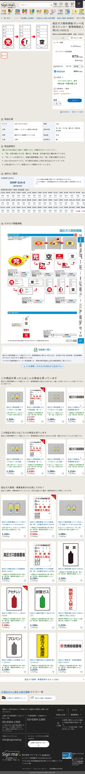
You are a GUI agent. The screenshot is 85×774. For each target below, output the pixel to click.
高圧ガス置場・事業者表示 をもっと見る (42, 679)
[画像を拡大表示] (25, 36)
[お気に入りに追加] (22, 422)
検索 (51, 5)
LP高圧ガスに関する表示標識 (15, 691)
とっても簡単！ (42, 366)
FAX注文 (64, 112)
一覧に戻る (6, 18)
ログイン (60, 710)
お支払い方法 (60, 714)
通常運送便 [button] (61, 71)
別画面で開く (42, 350)
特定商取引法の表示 (56, 769)
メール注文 (77, 112)
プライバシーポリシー (40, 769)
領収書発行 (75, 714)
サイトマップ (26, 769)
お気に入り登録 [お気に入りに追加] (76, 38)
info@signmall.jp (12, 739)
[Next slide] (81, 406)
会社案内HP (46, 755)
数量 (55, 100)
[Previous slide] (4, 406)
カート (74, 710)
